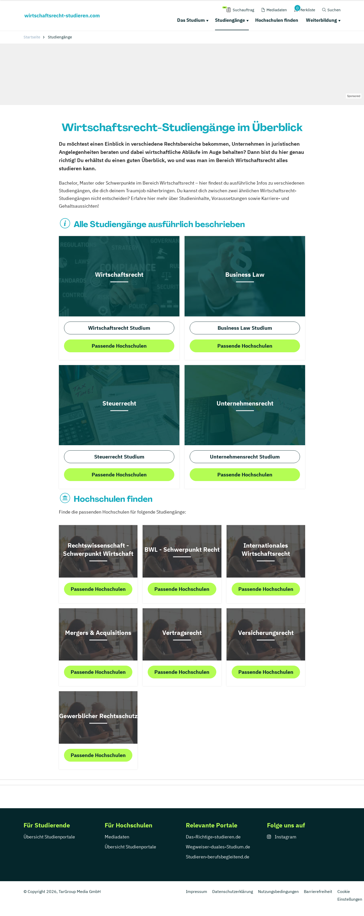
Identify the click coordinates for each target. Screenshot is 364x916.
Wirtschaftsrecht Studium (119, 327)
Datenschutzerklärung (232, 891)
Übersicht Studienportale (49, 837)
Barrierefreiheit (318, 891)
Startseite (32, 37)
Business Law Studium (245, 327)
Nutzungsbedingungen (278, 891)
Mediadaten (117, 837)
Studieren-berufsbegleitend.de (217, 857)
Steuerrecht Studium (119, 456)
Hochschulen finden (276, 20)
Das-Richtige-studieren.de (213, 837)
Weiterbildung (321, 20)
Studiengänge (230, 20)
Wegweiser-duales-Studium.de (218, 847)
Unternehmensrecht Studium (245, 456)
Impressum (196, 891)
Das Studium (191, 20)
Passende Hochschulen (119, 345)
